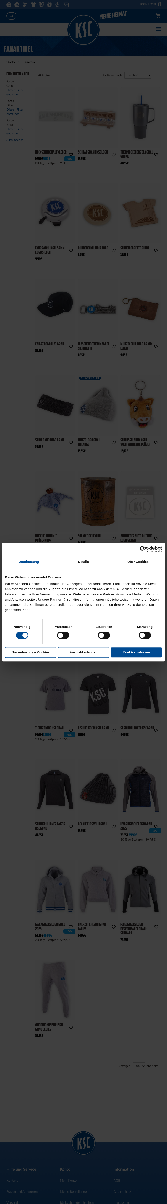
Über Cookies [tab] (138, 562)
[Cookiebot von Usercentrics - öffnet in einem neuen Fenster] (143, 549)
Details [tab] (83, 562)
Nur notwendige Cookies (31, 652)
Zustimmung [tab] (29, 562)
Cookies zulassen (136, 652)
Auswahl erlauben (83, 652)
